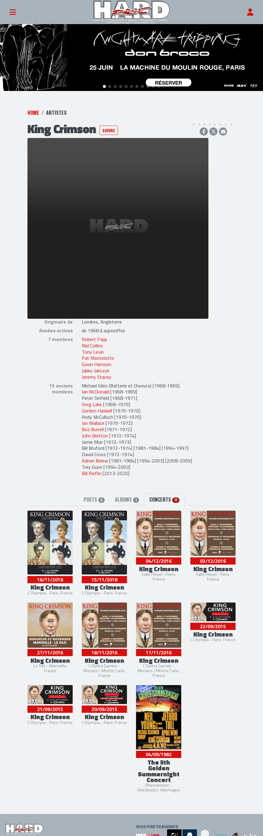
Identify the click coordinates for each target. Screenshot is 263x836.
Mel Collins (92, 344)
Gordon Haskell (97, 409)
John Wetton (95, 434)
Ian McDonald (95, 390)
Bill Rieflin (91, 471)
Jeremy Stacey (96, 375)
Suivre (108, 129)
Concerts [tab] (164, 498)
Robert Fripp (94, 338)
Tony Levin (93, 350)
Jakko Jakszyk (95, 369)
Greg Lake (92, 403)
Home (33, 111)
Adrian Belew (95, 459)
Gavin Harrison (96, 363)
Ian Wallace (93, 421)
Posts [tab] (94, 498)
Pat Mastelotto (98, 356)
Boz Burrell (93, 428)
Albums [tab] (127, 498)
